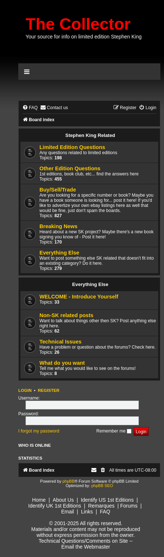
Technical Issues (60, 342)
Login (25, 390)
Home (39, 500)
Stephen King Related (90, 135)
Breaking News (58, 226)
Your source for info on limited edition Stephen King (84, 37)
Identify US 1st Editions (107, 500)
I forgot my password (38, 431)
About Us (63, 500)
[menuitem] (30, 108)
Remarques (101, 506)
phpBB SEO (102, 485)
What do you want (62, 363)
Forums (128, 506)
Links (87, 512)
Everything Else (59, 253)
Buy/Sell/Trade (57, 190)
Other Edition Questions (69, 168)
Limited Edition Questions (72, 147)
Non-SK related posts (66, 315)
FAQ (105, 512)
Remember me (113, 431)
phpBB (68, 481)
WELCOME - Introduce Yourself (78, 297)
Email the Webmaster (85, 547)
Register (48, 390)
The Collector (78, 24)
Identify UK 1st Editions (54, 506)
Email (67, 512)
